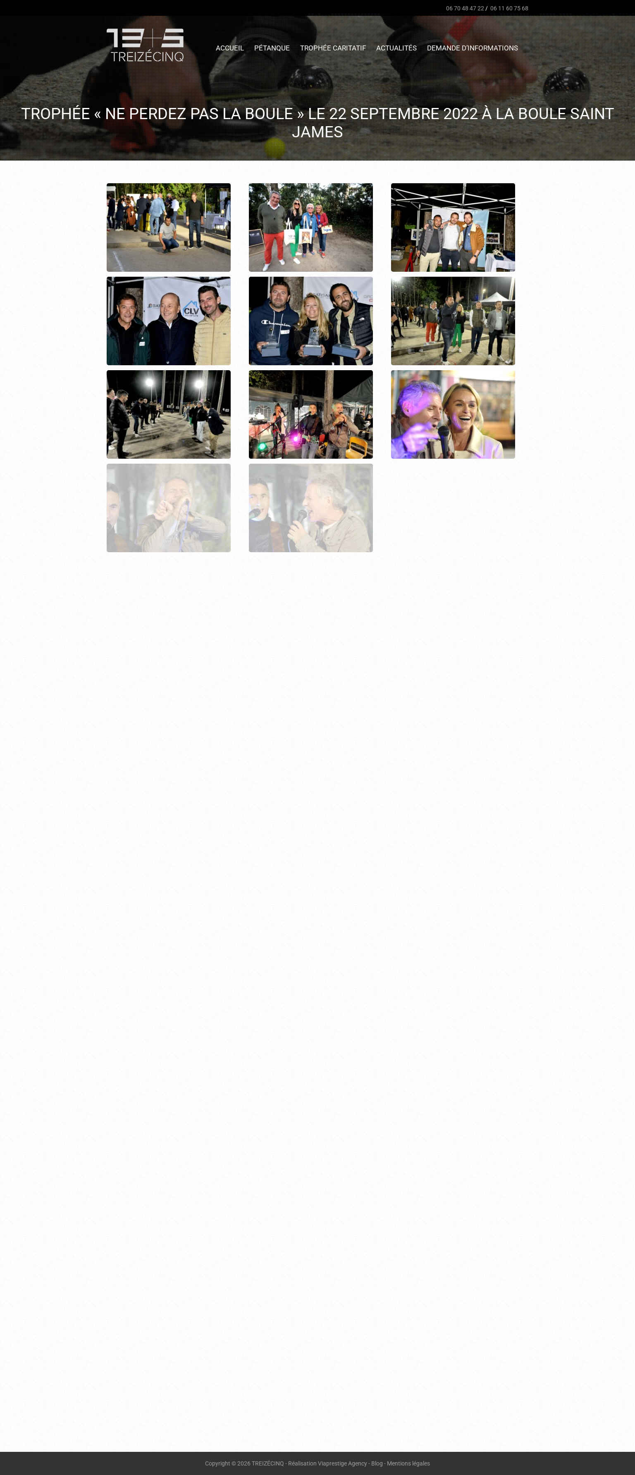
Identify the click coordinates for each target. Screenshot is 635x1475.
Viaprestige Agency (342, 1463)
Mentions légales (408, 1463)
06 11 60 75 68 (508, 8)
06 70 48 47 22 (464, 8)
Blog (377, 1463)
